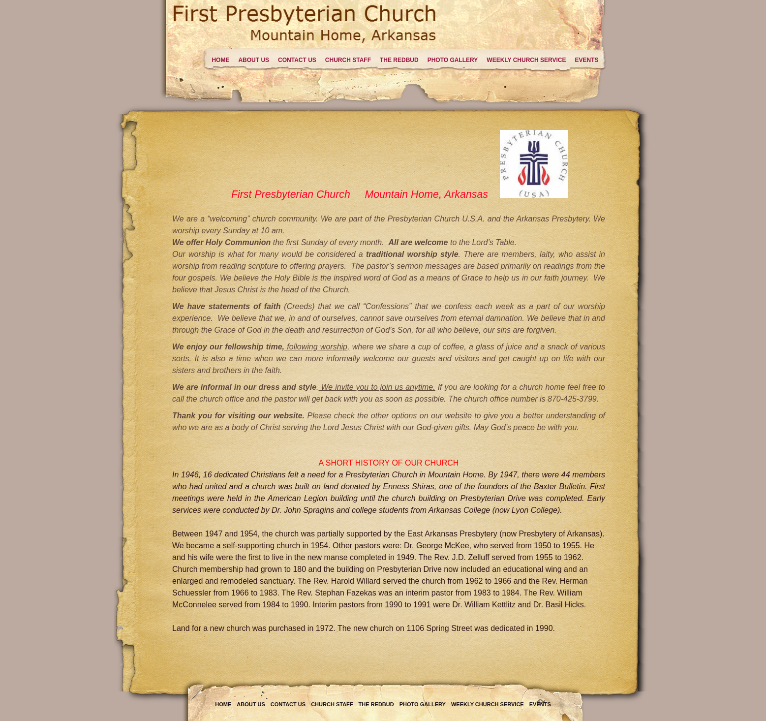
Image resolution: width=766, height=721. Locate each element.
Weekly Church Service (526, 60)
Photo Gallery (453, 60)
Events (586, 60)
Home (220, 60)
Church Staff (348, 60)
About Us (253, 60)
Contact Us (297, 60)
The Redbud (399, 60)
